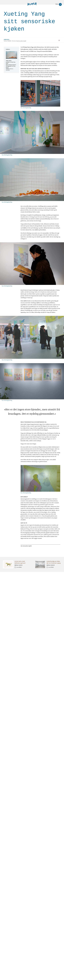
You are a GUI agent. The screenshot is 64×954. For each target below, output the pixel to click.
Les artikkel (18, 567)
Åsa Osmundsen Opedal (21, 41)
